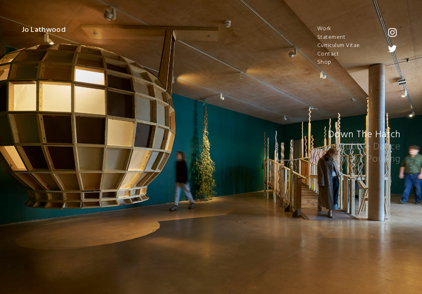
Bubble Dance (370, 147)
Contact (328, 54)
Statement (331, 37)
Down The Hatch (364, 135)
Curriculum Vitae (338, 46)
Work (324, 29)
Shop (324, 62)
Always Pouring (367, 159)
